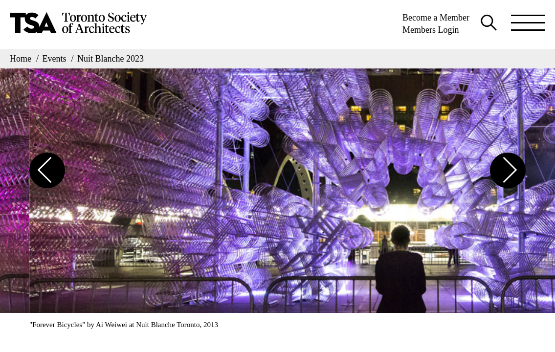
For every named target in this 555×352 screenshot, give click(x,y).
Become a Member (435, 17)
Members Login (430, 30)
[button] (47, 170)
